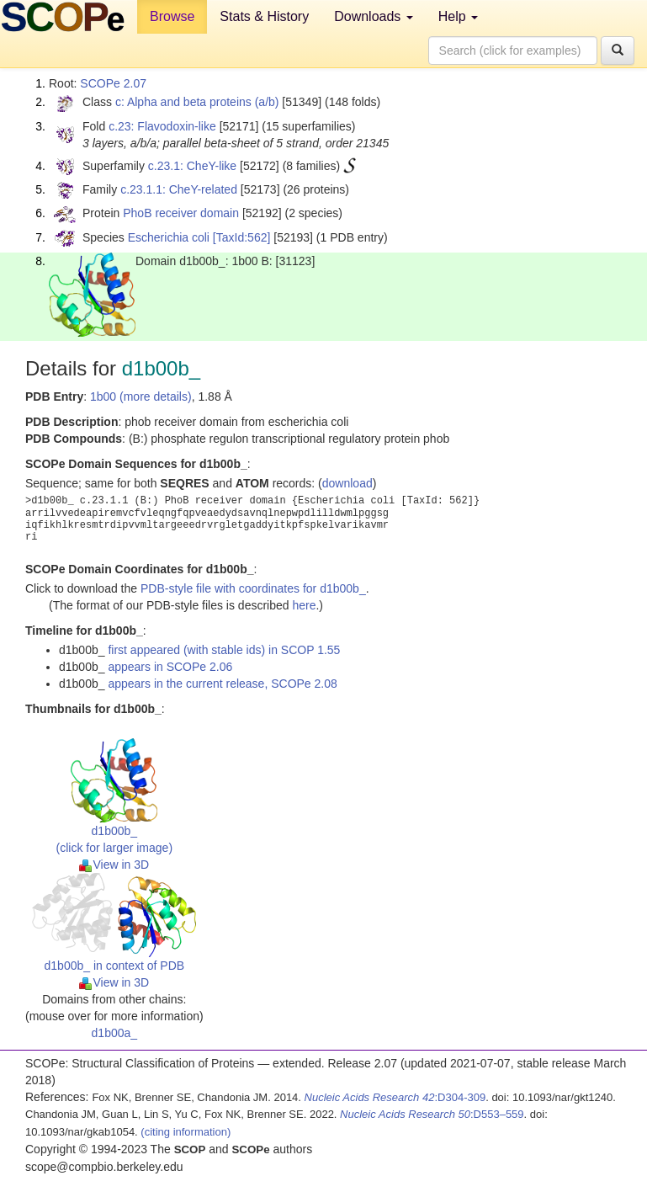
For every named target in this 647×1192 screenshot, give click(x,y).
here (304, 605)
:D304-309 (395, 1097)
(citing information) (186, 1131)
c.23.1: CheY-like (192, 166)
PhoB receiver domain (181, 213)
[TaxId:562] (242, 237)
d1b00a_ (115, 1033)
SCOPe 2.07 (113, 83)
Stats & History (264, 16)
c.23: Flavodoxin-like (162, 126)
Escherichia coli (168, 237)
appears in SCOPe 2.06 (170, 666)
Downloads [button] (373, 16)
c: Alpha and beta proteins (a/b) (197, 102)
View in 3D (114, 864)
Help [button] (458, 16)
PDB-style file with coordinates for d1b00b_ (253, 588)
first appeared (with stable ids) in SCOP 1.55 (224, 650)
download (347, 483)
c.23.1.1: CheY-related (178, 189)
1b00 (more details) (141, 396)
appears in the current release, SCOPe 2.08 (222, 683)
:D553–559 (432, 1114)
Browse (172, 16)
